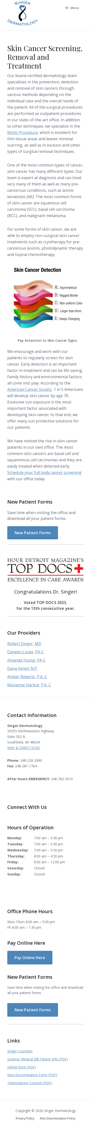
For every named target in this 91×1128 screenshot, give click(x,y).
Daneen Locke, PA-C (25, 652)
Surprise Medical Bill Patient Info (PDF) (37, 1059)
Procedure (28, 132)
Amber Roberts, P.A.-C (27, 676)
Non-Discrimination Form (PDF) (32, 1075)
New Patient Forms (33, 532)
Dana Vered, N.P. (22, 668)
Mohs (12, 132)
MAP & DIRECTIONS (23, 747)
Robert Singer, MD (24, 643)
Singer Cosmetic (20, 1051)
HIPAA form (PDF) (21, 1067)
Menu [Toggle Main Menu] (72, 8)
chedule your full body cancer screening (45, 472)
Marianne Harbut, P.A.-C (29, 685)
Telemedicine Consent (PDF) (29, 1083)
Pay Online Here (30, 957)
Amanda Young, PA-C (26, 660)
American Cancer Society (29, 389)
